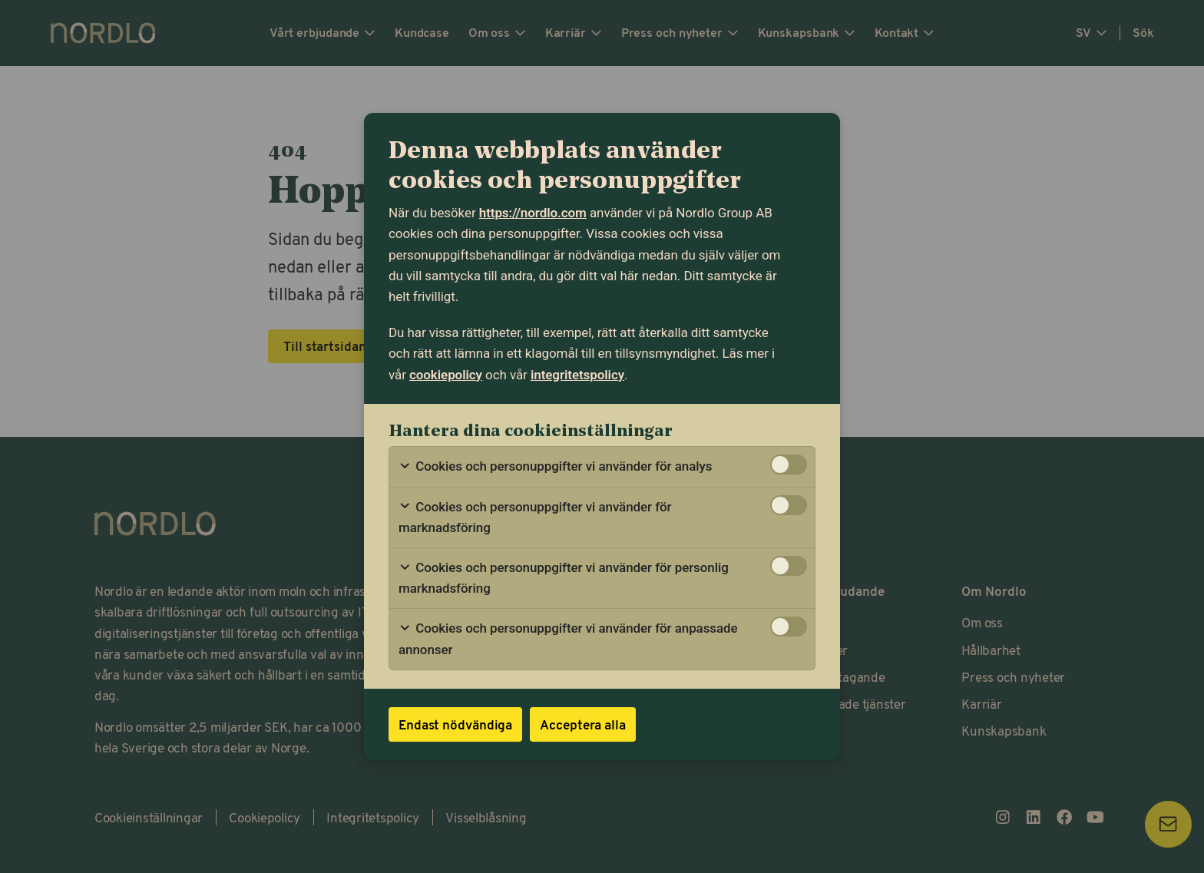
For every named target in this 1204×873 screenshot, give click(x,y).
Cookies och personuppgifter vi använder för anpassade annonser (568, 638)
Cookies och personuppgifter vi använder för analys (555, 466)
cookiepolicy (445, 374)
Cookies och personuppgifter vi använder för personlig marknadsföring (564, 578)
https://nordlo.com (533, 212)
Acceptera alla (583, 724)
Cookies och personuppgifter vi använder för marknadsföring (535, 517)
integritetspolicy (577, 374)
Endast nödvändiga (455, 724)
